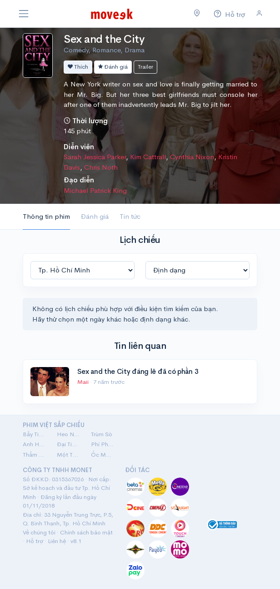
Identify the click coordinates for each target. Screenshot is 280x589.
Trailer (145, 66)
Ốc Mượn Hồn (102, 454)
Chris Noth (101, 167)
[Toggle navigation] (23, 13)
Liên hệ (57, 541)
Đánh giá (113, 66)
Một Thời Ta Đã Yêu (68, 454)
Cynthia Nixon (192, 156)
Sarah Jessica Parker (95, 156)
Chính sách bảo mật (86, 532)
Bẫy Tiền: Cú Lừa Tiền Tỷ (34, 434)
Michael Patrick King (95, 190)
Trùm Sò (101, 434)
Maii (83, 382)
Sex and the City (104, 39)
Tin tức (130, 216)
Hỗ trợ (34, 541)
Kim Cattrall (148, 156)
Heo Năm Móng (68, 434)
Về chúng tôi (39, 532)
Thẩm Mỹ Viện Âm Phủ (34, 454)
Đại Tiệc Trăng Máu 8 (68, 444)
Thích (78, 66)
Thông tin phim (46, 216)
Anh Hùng (34, 444)
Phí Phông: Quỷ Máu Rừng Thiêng (102, 444)
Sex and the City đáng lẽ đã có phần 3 (137, 371)
